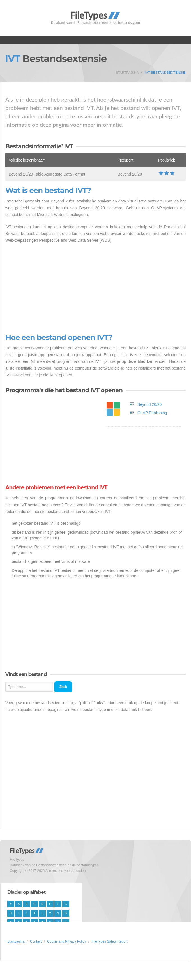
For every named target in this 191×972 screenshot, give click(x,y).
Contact (36, 941)
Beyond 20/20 (149, 404)
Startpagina (127, 73)
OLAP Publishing (152, 413)
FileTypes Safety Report (110, 941)
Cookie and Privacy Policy (66, 941)
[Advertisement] (95, 288)
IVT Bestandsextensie (165, 73)
